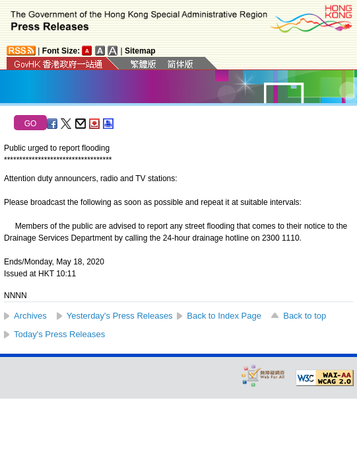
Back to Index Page (224, 316)
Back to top (304, 316)
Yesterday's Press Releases (120, 316)
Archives (30, 316)
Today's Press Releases (59, 334)
